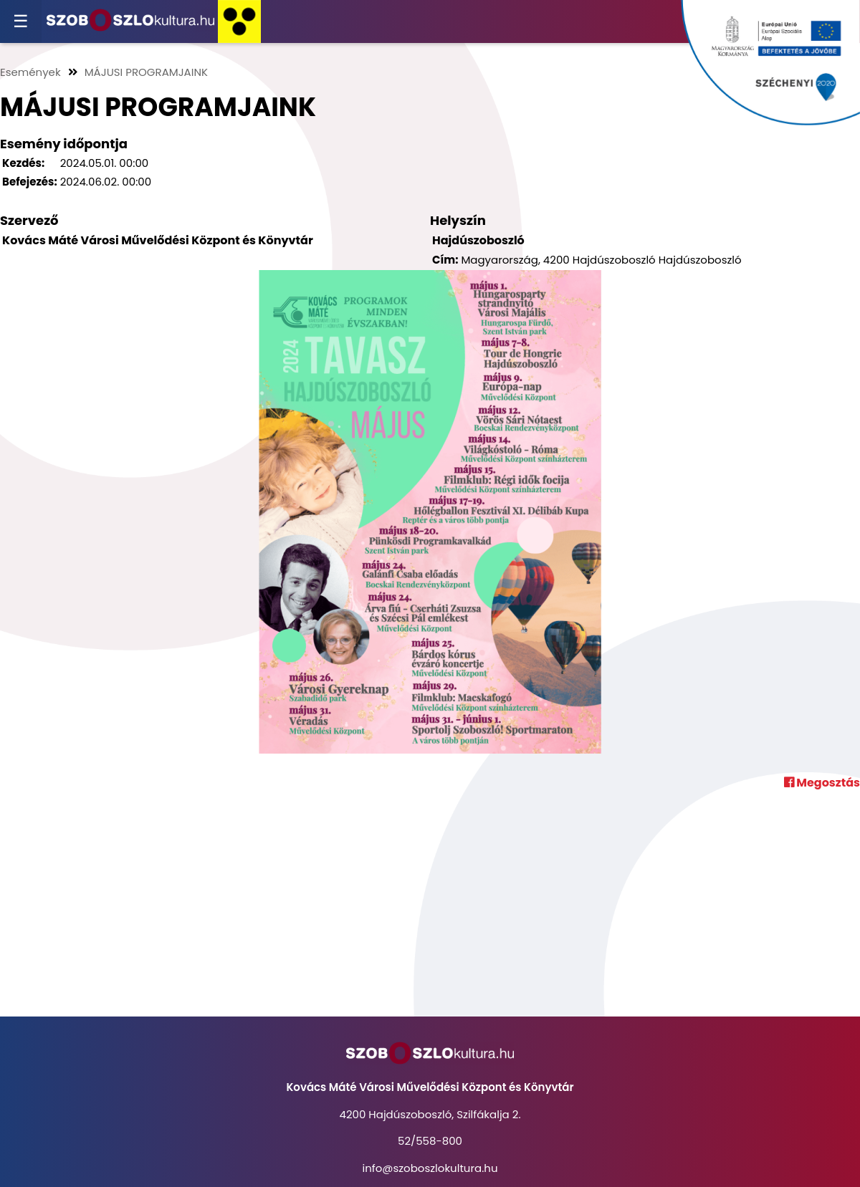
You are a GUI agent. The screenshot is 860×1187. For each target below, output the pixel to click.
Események (30, 72)
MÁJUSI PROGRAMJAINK (146, 72)
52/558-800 (430, 1140)
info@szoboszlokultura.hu (429, 1168)
